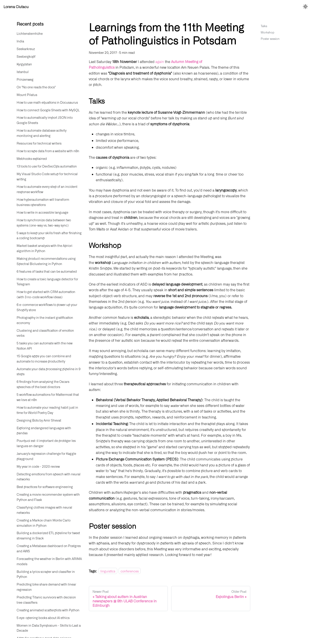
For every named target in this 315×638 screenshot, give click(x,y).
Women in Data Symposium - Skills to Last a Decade (49, 627)
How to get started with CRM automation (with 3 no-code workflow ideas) (46, 294)
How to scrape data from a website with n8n (48, 151)
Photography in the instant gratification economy (45, 320)
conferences (130, 571)
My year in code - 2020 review (38, 466)
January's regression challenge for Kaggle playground (46, 455)
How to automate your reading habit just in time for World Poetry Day (47, 409)
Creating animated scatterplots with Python (48, 610)
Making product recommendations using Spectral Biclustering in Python (46, 260)
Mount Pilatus (27, 94)
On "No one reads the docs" (36, 87)
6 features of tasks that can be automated (47, 271)
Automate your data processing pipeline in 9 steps (48, 371)
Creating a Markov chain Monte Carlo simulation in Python (43, 522)
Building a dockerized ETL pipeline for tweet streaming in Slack (48, 535)
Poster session (270, 38)
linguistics (107, 571)
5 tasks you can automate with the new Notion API (44, 345)
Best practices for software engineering (45, 486)
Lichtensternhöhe (30, 33)
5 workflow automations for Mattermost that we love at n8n (48, 396)
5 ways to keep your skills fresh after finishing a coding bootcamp (49, 235)
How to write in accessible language (42, 212)
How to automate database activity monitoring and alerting (41, 132)
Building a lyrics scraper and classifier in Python (46, 574)
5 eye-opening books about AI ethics (43, 617)
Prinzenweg (25, 79)
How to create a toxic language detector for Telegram (47, 281)
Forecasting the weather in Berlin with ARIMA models (49, 561)
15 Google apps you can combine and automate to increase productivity (44, 358)
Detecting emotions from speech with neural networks (48, 476)
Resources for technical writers (39, 143)
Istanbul (23, 71)
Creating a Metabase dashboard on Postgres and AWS (49, 548)
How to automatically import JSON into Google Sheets (45, 119)
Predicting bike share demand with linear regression (46, 586)
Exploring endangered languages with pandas (44, 430)
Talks (264, 26)
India (20, 41)
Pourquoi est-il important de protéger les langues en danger (46, 443)
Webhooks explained (32, 158)
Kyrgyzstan (24, 64)
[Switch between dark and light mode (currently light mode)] (305, 6)
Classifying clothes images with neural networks (44, 509)
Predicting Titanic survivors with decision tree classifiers (46, 599)
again (159, 61)
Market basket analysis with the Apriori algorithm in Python (44, 248)
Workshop (267, 32)
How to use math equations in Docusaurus (47, 102)
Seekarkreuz (26, 49)
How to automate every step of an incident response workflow (47, 189)
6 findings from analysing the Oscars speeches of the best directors (43, 384)
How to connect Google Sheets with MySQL (48, 110)
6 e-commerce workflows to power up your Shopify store (47, 307)
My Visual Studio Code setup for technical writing (47, 176)
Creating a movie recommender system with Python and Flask (48, 496)
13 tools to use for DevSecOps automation (47, 166)
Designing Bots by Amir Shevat (39, 420)
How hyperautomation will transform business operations (43, 201)
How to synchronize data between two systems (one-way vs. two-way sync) (44, 222)
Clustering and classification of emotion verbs (45, 332)
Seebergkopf (26, 56)
